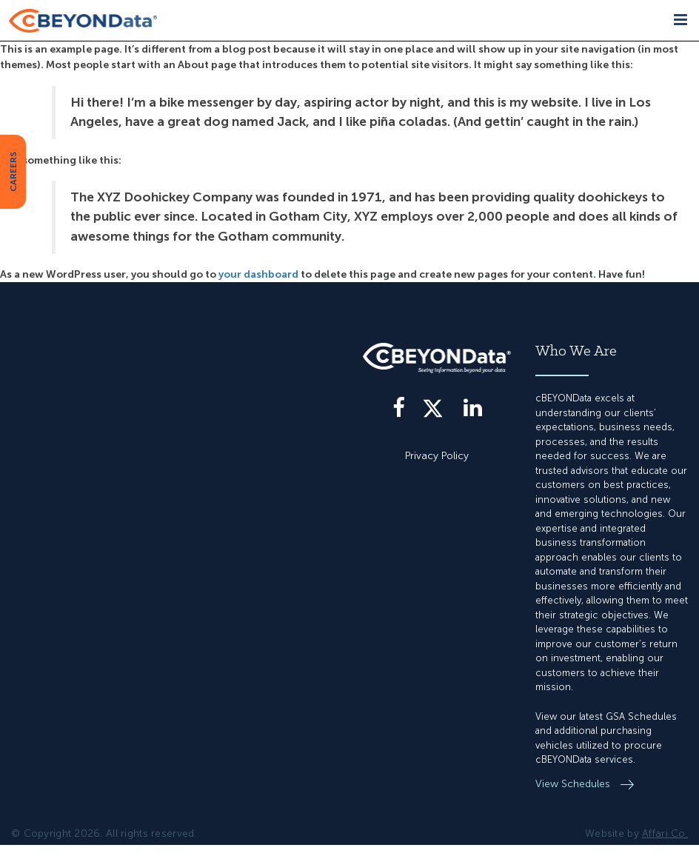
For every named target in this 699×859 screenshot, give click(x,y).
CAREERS (13, 172)
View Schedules (574, 784)
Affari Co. (665, 833)
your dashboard (258, 274)
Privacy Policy (437, 455)
